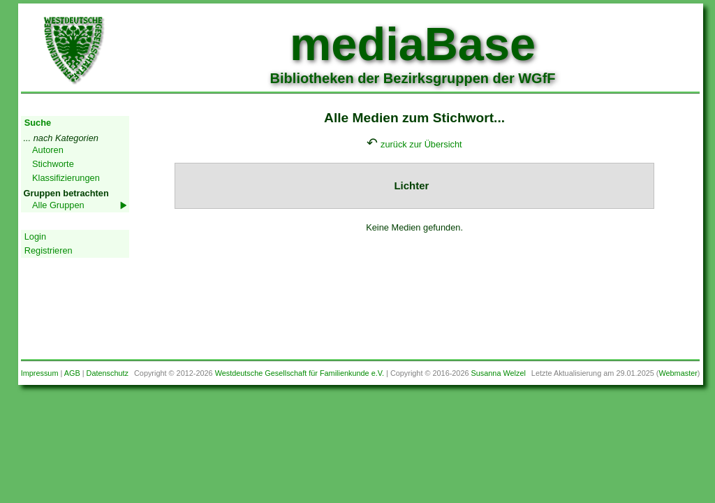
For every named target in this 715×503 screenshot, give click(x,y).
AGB (72, 373)
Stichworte (53, 164)
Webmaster (677, 373)
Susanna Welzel (498, 373)
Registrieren (48, 250)
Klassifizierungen (66, 178)
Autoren (48, 150)
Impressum (40, 373)
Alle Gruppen (58, 205)
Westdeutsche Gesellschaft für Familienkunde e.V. (299, 373)
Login (35, 236)
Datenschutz (107, 373)
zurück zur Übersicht (421, 144)
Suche (37, 122)
